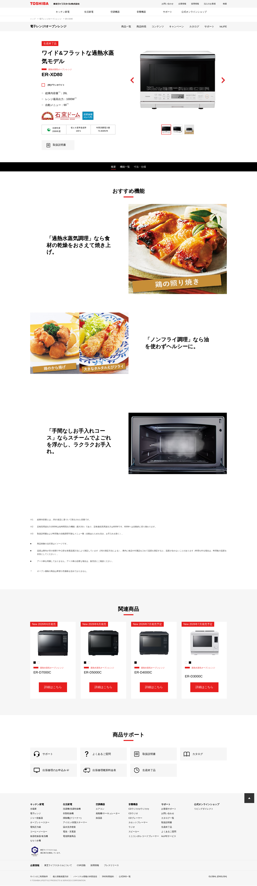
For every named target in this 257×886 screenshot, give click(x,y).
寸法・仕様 (140, 166)
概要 (113, 166)
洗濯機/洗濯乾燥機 (72, 809)
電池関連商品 (69, 836)
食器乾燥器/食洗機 (39, 836)
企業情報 (182, 4)
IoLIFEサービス (168, 836)
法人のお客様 (210, 4)
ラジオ (131, 827)
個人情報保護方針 (61, 877)
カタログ (194, 26)
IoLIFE (223, 26)
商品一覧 (126, 26)
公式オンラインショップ (194, 11)
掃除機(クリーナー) (72, 818)
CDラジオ (133, 813)
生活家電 (88, 11)
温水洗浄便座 (69, 827)
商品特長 (141, 26)
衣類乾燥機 (68, 813)
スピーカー (133, 832)
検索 (225, 4)
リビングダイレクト (203, 809)
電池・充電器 (69, 832)
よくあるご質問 (168, 832)
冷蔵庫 (33, 809)
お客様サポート (168, 809)
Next (223, 80)
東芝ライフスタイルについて (58, 865)
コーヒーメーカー (38, 832)
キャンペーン (176, 26)
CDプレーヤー (135, 818)
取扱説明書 (166, 822)
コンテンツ (158, 26)
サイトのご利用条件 (39, 877)
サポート (167, 11)
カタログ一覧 (167, 818)
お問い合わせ (167, 4)
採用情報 (195, 4)
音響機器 (141, 11)
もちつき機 (35, 841)
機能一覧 (125, 166)
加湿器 (99, 818)
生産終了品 (166, 827)
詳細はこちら (53, 687)
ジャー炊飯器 (36, 818)
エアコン (100, 809)
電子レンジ (35, 813)
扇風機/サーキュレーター (108, 813)
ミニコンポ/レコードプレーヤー (143, 836)
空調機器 (115, 11)
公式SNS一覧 (125, 877)
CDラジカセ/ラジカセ (138, 809)
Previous (132, 80)
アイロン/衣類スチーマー (75, 822)
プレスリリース (111, 865)
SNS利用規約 (108, 877)
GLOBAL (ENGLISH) (217, 877)
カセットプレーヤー (138, 822)
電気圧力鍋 (35, 827)
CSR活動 (81, 865)
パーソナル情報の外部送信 (85, 877)
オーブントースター (39, 822)
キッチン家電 (62, 11)
